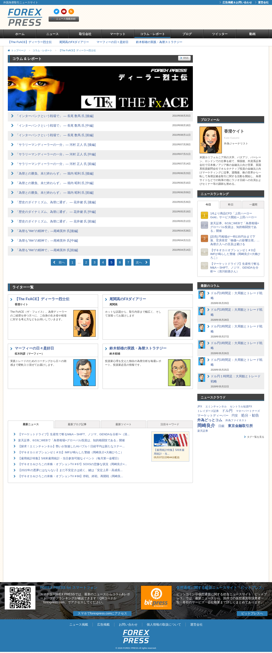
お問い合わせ (128, 624)
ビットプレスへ (252, 613)
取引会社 (85, 34)
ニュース (52, 34)
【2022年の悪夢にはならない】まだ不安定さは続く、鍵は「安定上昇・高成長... (70, 470)
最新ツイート (123, 424)
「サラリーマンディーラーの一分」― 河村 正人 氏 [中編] (56, 154)
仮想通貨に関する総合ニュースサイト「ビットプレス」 (221, 587)
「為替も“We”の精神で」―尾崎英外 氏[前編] (47, 250)
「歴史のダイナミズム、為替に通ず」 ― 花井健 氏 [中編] (56, 212)
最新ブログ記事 (77, 424)
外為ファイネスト (236, 420)
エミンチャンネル (216, 406)
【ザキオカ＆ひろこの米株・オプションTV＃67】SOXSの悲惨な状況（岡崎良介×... (72, 464)
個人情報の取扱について (164, 624)
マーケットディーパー (213, 415)
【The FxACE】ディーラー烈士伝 (30, 42)
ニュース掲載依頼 (64, 18)
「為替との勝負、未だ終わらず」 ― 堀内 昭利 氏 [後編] (54, 173)
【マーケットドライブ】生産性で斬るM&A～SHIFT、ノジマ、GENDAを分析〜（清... (74, 434)
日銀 (221, 426)
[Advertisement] (187, 17)
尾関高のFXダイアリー (74, 42)
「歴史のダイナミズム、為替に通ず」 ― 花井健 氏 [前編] (56, 221)
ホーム (20, 34)
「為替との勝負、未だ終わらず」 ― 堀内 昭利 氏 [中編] (54, 183)
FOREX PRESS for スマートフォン (68, 587)
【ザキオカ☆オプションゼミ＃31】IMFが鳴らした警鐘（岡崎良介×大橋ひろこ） (71, 452)
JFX (199, 406)
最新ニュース (31, 424)
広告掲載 (103, 624)
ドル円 (227, 411)
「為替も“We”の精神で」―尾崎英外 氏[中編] (47, 240)
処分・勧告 (250, 415)
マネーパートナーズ (248, 411)
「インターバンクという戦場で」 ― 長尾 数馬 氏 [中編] (54, 125)
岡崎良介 (206, 425)
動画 (252, 34)
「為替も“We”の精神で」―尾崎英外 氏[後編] (47, 231)
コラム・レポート (152, 34)
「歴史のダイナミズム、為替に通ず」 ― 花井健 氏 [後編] (56, 202)
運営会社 (262, 2)
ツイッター (220, 34)
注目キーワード (170, 424)
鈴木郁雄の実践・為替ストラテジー (159, 42)
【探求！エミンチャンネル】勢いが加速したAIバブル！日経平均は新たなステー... (71, 446)
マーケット (118, 34)
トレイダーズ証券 (208, 411)
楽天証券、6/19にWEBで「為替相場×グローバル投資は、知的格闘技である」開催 (71, 440)
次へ (142, 262)
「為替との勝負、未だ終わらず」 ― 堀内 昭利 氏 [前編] (54, 192)
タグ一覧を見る (254, 436)
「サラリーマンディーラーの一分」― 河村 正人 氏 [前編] (56, 164)
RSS (184, 58)
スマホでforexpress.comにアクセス (102, 613)
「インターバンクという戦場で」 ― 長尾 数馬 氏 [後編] (54, 116)
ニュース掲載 (78, 624)
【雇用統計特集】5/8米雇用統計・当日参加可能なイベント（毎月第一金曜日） (69, 458)
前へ (59, 262)
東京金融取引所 (240, 426)
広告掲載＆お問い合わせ (235, 2)
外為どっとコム (209, 420)
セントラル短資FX (241, 406)
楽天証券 (202, 430)
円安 (235, 415)
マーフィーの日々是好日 (112, 42)
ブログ (187, 34)
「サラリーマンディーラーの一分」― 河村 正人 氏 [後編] (56, 144)
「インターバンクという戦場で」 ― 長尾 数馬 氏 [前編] (54, 135)
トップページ (18, 50)
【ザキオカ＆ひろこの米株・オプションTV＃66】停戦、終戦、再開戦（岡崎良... (70, 476)
